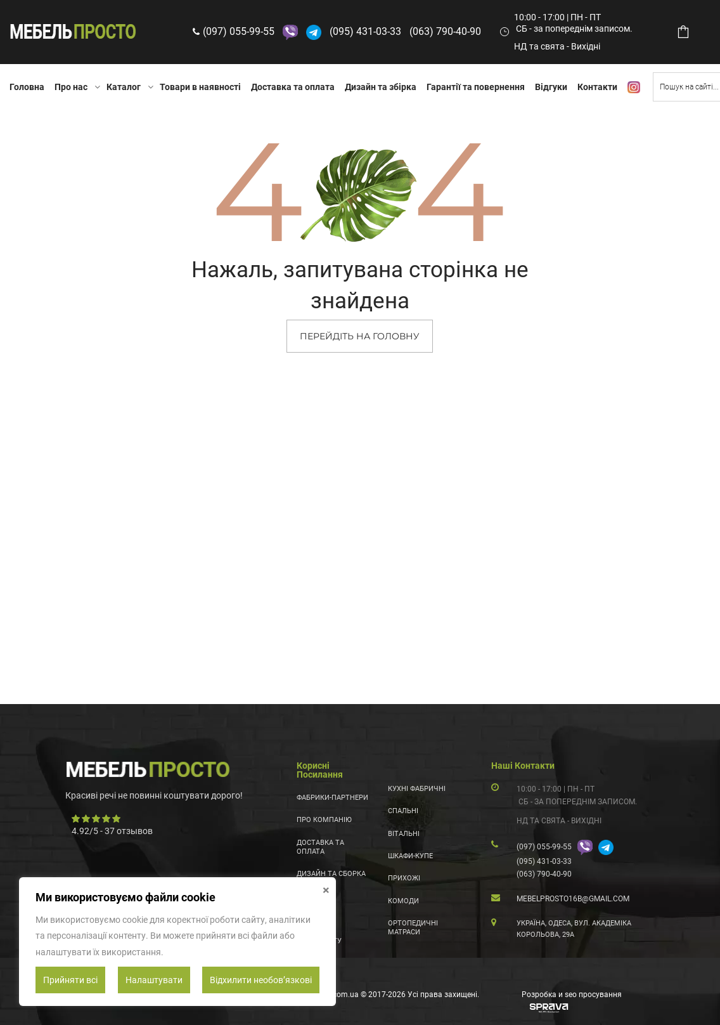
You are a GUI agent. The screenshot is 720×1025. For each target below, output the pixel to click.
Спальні (403, 811)
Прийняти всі (70, 980)
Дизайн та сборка (331, 874)
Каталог (123, 87)
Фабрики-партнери (332, 797)
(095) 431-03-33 (365, 31)
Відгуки (551, 87)
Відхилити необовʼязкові (261, 980)
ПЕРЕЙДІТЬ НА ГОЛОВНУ (360, 336)
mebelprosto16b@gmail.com (573, 898)
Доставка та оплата (293, 87)
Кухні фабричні (417, 789)
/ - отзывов (112, 831)
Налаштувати (154, 980)
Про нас (71, 87)
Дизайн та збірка (380, 87)
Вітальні (404, 834)
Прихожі (404, 878)
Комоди (403, 901)
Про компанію (324, 820)
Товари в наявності (200, 87)
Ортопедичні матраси (413, 927)
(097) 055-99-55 (238, 31)
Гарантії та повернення (476, 87)
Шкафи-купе (410, 856)
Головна (27, 87)
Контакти (597, 87)
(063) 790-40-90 (445, 31)
